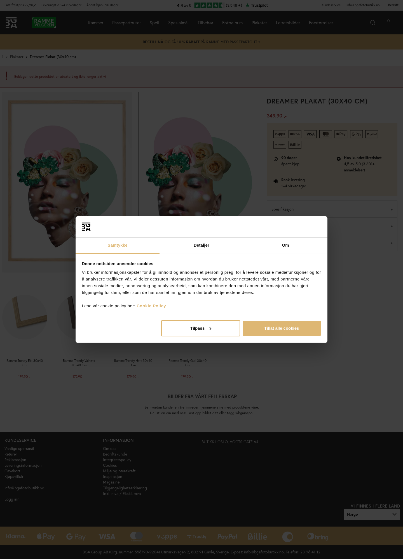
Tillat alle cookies (281, 328)
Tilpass (200, 328)
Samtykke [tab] (118, 245)
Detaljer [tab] (201, 245)
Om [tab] (285, 245)
